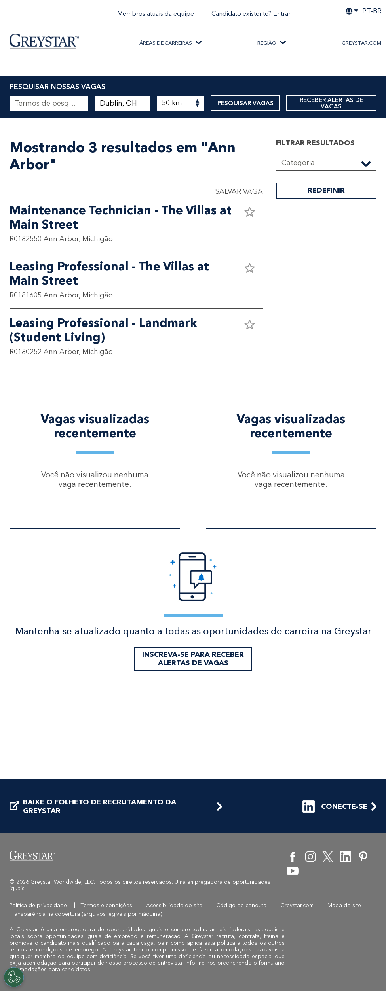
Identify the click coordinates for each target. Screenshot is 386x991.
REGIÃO (266, 43)
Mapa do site (344, 905)
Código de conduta (241, 905)
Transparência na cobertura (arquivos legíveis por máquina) (86, 914)
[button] (250, 290)
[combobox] (122, 103)
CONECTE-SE (334, 806)
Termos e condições (106, 905)
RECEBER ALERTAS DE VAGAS (331, 103)
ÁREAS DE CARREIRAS (165, 43)
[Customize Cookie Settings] (14, 977)
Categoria (298, 242)
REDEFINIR (326, 270)
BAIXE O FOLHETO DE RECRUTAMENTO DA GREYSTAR (93, 806)
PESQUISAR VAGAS (245, 103)
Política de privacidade (38, 905)
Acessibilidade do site (174, 905)
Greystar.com (361, 43)
